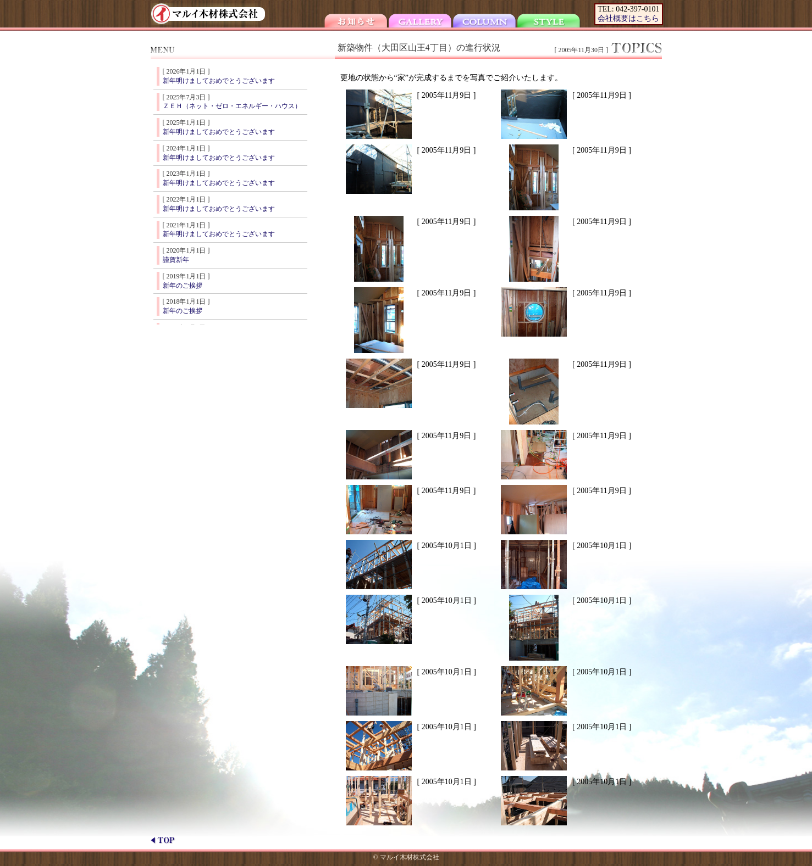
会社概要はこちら (628, 18)
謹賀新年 (176, 260)
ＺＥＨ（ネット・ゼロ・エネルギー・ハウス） (232, 106)
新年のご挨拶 (182, 285)
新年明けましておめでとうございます (219, 81)
